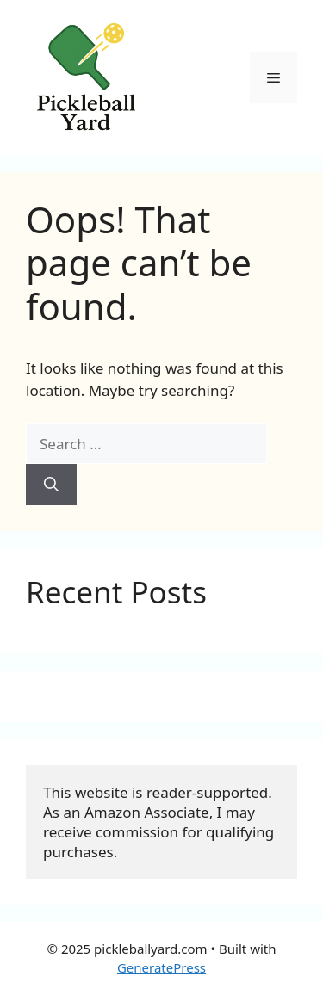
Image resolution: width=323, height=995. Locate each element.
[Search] (51, 484)
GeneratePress (161, 967)
